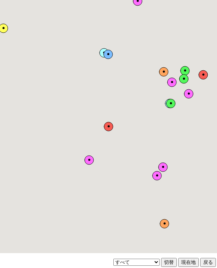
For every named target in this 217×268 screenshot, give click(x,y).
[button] (108, 126)
